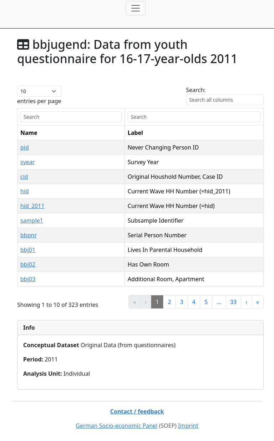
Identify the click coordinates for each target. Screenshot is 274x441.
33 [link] (233, 302)
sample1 (31, 220)
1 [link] (157, 302)
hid (24, 191)
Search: (196, 90)
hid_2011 (32, 206)
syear (27, 162)
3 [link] (181, 302)
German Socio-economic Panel (116, 426)
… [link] (219, 302)
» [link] (257, 302)
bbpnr (28, 235)
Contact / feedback (137, 411)
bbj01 (27, 250)
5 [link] (206, 302)
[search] (71, 116)
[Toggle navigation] (136, 8)
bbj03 (27, 279)
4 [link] (194, 302)
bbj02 (27, 264)
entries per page (39, 101)
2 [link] (169, 302)
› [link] (246, 302)
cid (24, 177)
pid (24, 147)
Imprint (188, 426)
